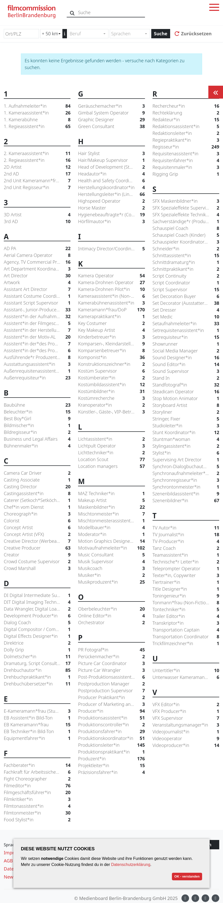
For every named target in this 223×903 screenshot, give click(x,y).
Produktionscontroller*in (111, 724)
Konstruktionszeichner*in (111, 364)
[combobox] (88, 33)
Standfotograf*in (186, 384)
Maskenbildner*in (111, 507)
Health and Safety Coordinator (111, 180)
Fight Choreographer (37, 778)
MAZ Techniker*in (111, 493)
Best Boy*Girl (37, 418)
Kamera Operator (111, 275)
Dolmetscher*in (37, 656)
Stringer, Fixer (186, 418)
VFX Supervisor (186, 718)
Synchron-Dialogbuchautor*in (186, 466)
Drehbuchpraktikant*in (37, 677)
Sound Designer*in (186, 357)
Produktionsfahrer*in (111, 731)
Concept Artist (37, 527)
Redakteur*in (186, 119)
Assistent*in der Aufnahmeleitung (37, 316)
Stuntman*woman (186, 439)
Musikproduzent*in (111, 582)
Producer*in (111, 711)
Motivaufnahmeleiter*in (111, 548)
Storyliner (186, 412)
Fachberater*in (37, 765)
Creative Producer (37, 548)
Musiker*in (111, 575)
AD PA (37, 248)
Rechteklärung (186, 112)
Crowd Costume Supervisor (37, 561)
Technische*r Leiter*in (186, 561)
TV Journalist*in (186, 534)
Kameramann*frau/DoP (111, 309)
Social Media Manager (186, 350)
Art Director (37, 275)
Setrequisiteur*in (186, 337)
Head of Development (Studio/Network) (111, 167)
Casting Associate (37, 479)
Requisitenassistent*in (186, 153)
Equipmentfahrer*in (37, 738)
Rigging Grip (186, 174)
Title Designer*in (186, 589)
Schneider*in (186, 248)
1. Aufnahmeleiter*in (37, 106)
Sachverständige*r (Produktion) (186, 221)
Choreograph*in (37, 513)
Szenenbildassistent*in (186, 493)
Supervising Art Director (186, 459)
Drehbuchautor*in (37, 670)
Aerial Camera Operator (37, 255)
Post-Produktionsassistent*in (111, 677)
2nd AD (37, 173)
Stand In (186, 378)
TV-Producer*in (186, 541)
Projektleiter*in (111, 765)
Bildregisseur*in (37, 432)
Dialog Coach (37, 622)
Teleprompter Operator (186, 568)
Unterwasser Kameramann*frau (186, 677)
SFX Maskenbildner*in (186, 201)
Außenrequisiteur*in (37, 377)
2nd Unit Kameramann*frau (37, 180)
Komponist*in (111, 357)
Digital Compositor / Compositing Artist (37, 629)
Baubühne (37, 405)
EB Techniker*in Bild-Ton (37, 731)
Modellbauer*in (111, 527)
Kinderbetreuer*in (111, 337)
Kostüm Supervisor (111, 371)
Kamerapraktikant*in (111, 316)
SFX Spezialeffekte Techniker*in (186, 214)
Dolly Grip (37, 649)
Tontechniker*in (186, 609)
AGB (8, 861)
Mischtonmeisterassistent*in (111, 520)
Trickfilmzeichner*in (186, 643)
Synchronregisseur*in (186, 480)
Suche (160, 34)
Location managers (111, 466)
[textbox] (86, 33)
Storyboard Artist (186, 405)
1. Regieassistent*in (37, 126)
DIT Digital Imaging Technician (37, 602)
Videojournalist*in (186, 731)
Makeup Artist (111, 500)
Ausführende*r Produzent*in (37, 357)
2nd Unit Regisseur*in (37, 187)
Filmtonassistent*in (37, 806)
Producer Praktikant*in (111, 697)
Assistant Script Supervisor (37, 302)
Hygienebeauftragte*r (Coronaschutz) (111, 214)
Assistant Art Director (37, 289)
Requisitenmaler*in (186, 167)
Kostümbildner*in (111, 391)
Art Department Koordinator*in (37, 268)
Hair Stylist (111, 153)
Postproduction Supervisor (111, 690)
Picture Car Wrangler (111, 670)
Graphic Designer (111, 119)
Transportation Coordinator (186, 636)
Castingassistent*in (37, 493)
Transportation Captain (186, 629)
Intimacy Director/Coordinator (111, 248)
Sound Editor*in (186, 364)
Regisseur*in (186, 146)
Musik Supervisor (111, 561)
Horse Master (111, 207)
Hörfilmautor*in (111, 221)
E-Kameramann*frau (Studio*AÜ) (37, 711)
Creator (37, 554)
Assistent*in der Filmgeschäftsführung (37, 323)
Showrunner (186, 344)
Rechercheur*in (186, 106)
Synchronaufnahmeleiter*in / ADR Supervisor (186, 473)
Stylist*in (186, 452)
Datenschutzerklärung (130, 864)
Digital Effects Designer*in (37, 636)
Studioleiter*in (186, 425)
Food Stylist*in (37, 819)
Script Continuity (186, 276)
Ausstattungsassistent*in (37, 364)
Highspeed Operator (111, 201)
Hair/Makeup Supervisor (111, 160)
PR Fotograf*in (111, 649)
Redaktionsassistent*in (186, 126)
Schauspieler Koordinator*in (186, 241)
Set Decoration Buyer (186, 296)
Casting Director (37, 486)
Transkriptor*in (186, 623)
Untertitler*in (186, 670)
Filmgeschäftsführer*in (37, 792)
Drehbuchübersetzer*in (37, 683)
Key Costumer (111, 323)
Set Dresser (186, 310)
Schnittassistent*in (186, 255)
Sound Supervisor (186, 371)
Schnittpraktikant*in (186, 269)
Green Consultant (111, 126)
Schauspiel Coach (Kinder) (186, 235)
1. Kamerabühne (37, 119)
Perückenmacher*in (111, 656)
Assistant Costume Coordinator (37, 296)
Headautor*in (111, 173)
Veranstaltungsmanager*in (186, 724)
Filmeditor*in (37, 785)
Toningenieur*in (186, 595)
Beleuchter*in (37, 411)
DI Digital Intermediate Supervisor (37, 595)
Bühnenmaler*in (37, 445)
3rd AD (37, 221)
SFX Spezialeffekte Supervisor (186, 207)
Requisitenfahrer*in (186, 160)
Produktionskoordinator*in (111, 738)
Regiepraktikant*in (186, 140)
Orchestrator (111, 622)
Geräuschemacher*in (111, 106)
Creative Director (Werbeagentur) (37, 541)
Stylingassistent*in (186, 446)
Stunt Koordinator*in (186, 432)
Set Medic (186, 316)
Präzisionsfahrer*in (111, 772)
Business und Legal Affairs (37, 439)
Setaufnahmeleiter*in (186, 323)
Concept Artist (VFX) (37, 534)
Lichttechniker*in (111, 452)
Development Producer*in (37, 615)
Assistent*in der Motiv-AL (37, 337)
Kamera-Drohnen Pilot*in (111, 289)
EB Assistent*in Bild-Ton (37, 717)
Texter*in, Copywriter (186, 575)
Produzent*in (111, 758)
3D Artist (37, 214)
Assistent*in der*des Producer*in (37, 343)
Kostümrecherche (111, 398)
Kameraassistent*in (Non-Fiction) (111, 296)
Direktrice (37, 643)
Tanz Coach (186, 548)
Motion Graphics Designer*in (111, 541)
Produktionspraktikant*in (111, 751)
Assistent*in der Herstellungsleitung (37, 330)
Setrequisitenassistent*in (186, 330)
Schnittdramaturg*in (186, 262)
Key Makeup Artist (111, 330)
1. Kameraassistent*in (37, 112)
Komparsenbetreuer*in (111, 350)
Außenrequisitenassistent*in (37, 371)
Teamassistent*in (186, 555)
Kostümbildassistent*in (111, 384)
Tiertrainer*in (186, 582)
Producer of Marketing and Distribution (111, 704)
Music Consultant (111, 554)
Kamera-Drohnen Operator (111, 282)
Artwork (37, 282)
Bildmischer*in (37, 425)
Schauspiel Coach (186, 228)
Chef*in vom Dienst (37, 507)
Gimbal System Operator (111, 112)
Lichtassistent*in (111, 439)
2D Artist (37, 167)
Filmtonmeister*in (37, 812)
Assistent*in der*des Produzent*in (37, 350)
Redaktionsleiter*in (186, 133)
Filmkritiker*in (37, 799)
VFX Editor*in (186, 704)
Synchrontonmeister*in (186, 487)
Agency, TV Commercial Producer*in (37, 262)
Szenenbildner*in (186, 500)
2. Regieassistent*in (37, 160)
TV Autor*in (186, 527)
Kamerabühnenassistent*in (111, 302)
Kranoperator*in (111, 405)
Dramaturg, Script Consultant (37, 663)
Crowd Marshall (37, 568)
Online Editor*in (111, 615)
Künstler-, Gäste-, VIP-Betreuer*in (111, 411)
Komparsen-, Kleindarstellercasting (111, 343)
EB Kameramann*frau (37, 724)
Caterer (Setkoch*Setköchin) (37, 500)
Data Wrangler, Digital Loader (37, 609)
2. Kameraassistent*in (37, 153)
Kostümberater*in (111, 377)
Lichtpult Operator (111, 445)
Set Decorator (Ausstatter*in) (186, 303)
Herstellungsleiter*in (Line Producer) (111, 194)
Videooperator (186, 738)
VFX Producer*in (186, 711)
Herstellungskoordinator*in (111, 187)
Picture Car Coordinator (111, 663)
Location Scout (111, 459)
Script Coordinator (186, 282)
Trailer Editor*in (186, 616)
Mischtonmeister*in (111, 513)
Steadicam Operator (186, 391)
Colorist (37, 520)
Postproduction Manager (111, 683)
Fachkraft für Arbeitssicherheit (37, 772)
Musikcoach (111, 568)
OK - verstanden (187, 876)
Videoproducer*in (186, 745)
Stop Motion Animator (186, 398)
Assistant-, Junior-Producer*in (37, 309)
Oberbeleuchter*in (111, 609)
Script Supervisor (186, 289)
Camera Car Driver (37, 473)
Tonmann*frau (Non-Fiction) (186, 602)
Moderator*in (111, 534)
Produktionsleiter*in (111, 745)
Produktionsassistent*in (111, 717)
